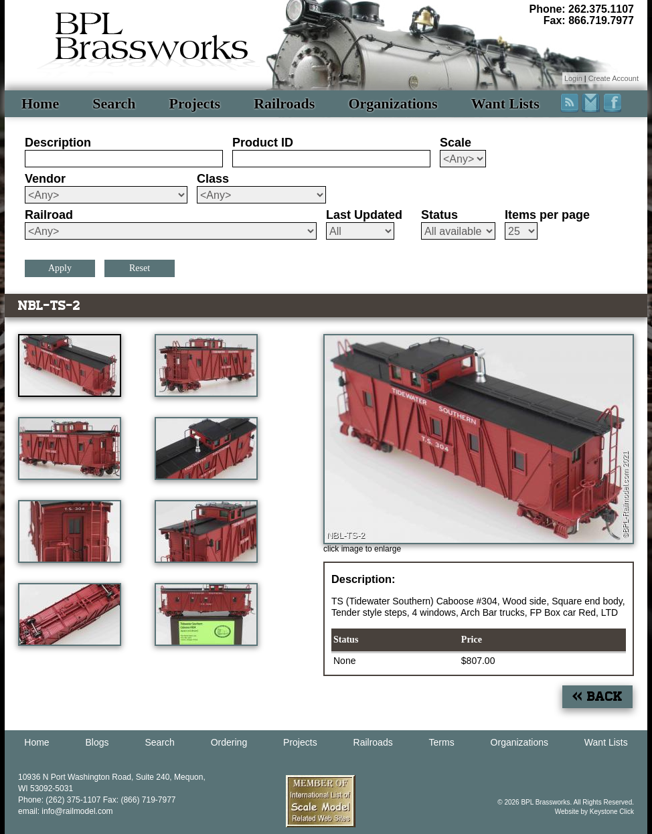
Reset (139, 268)
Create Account (613, 78)
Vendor (45, 178)
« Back (597, 696)
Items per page (547, 215)
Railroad (49, 215)
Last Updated (364, 215)
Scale (455, 142)
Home (40, 103)
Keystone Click (612, 811)
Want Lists (505, 103)
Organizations (392, 103)
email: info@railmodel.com (65, 811)
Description (58, 142)
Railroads (284, 103)
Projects (195, 103)
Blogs (97, 742)
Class (213, 178)
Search (113, 103)
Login (573, 78)
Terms (442, 742)
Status (439, 215)
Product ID (262, 142)
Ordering (229, 742)
